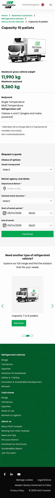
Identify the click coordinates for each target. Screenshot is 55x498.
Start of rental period (11, 208)
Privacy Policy (17, 490)
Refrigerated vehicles (12, 18)
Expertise (6, 368)
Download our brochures (14, 444)
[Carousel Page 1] (24, 336)
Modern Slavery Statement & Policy (33, 485)
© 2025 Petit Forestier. (40, 490)
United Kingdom (33, 4)
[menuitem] (33, 4)
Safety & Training (10, 377)
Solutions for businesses (13, 373)
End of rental (7, 220)
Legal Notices (44, 479)
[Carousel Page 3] (31, 336)
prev (2, 306)
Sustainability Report (11, 448)
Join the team (8, 452)
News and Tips (8, 435)
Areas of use (7, 410)
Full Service (7, 364)
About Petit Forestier (11, 426)
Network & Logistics (11, 415)
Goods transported (10, 164)
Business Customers (22, 15)
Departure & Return (10, 183)
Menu (50, 4)
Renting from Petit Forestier (15, 430)
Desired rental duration (12, 195)
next (52, 306)
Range (4, 359)
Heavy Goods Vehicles (12, 21)
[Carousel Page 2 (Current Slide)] (27, 336)
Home (4, 15)
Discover (19, 323)
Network (5, 386)
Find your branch (10, 439)
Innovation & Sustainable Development (21, 382)
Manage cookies (24, 479)
